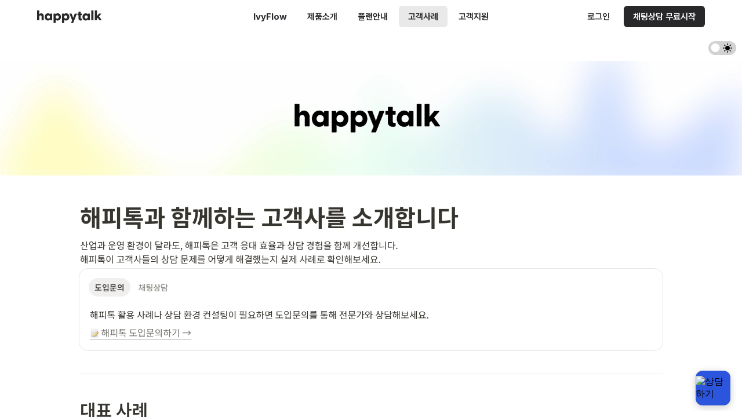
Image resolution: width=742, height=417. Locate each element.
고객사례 (423, 16)
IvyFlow (270, 16)
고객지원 (474, 16)
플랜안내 (373, 16)
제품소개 (322, 16)
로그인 (598, 16)
